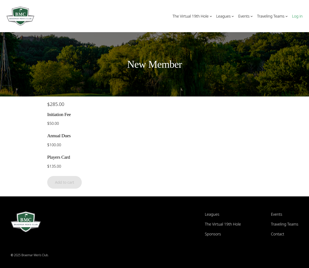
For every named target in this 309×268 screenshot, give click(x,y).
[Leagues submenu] (233, 16)
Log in (297, 16)
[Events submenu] (251, 16)
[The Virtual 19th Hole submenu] (211, 16)
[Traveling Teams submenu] (286, 16)
